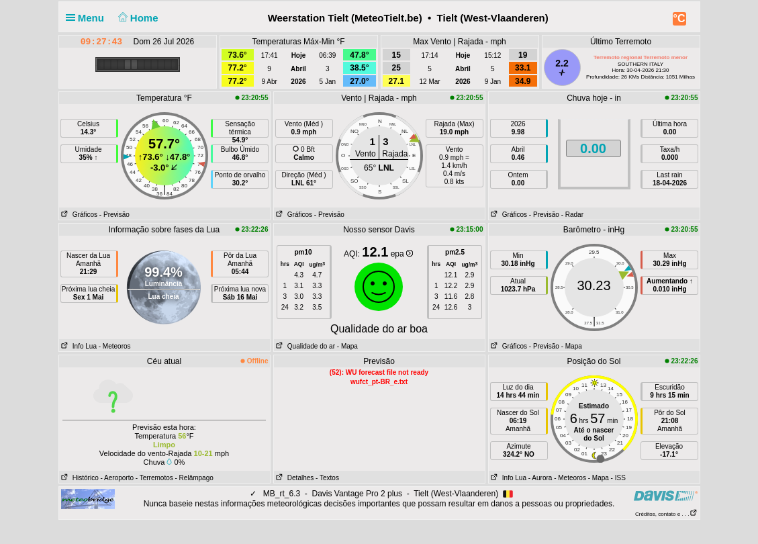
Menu (88, 18)
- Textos (327, 478)
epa (402, 254)
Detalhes (294, 478)
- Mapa (347, 346)
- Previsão (114, 214)
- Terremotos (154, 478)
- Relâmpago (194, 478)
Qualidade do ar (305, 346)
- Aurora (540, 478)
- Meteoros (115, 346)
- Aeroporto (117, 478)
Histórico (79, 478)
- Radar (572, 214)
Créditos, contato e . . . (666, 514)
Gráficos (78, 214)
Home (136, 18)
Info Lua (78, 346)
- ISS (618, 478)
